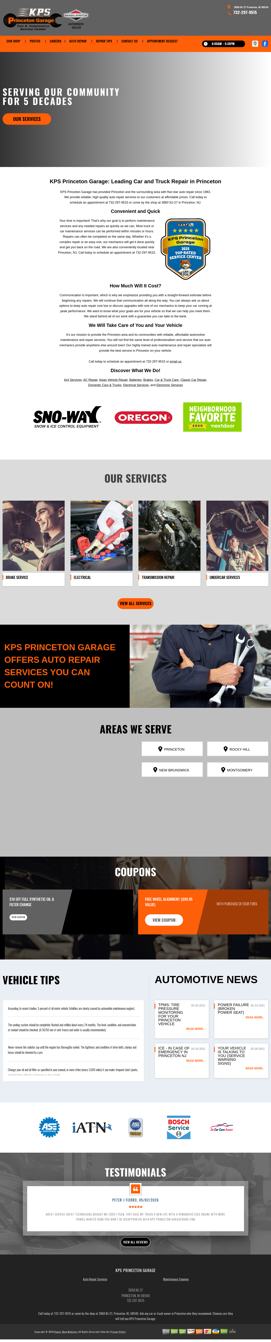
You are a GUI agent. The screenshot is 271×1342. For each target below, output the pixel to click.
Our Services (27, 118)
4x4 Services (73, 396)
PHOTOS (35, 41)
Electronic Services (169, 401)
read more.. (195, 1045)
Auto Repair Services (95, 1298)
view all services (135, 620)
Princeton (171, 766)
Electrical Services (136, 401)
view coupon (28, 936)
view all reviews (135, 1259)
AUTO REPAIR (78, 41)
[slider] (135, 1223)
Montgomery (237, 786)
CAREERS (55, 41)
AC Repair (90, 396)
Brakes (148, 396)
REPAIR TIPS (104, 41)
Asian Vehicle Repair (113, 396)
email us (175, 377)
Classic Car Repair (193, 396)
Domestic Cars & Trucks (105, 401)
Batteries (135, 396)
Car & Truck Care (167, 396)
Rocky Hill (237, 766)
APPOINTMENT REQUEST (162, 41)
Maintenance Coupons (176, 1298)
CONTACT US (130, 41)
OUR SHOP (13, 41)
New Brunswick (171, 786)
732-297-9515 (245, 12)
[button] (66, 801)
